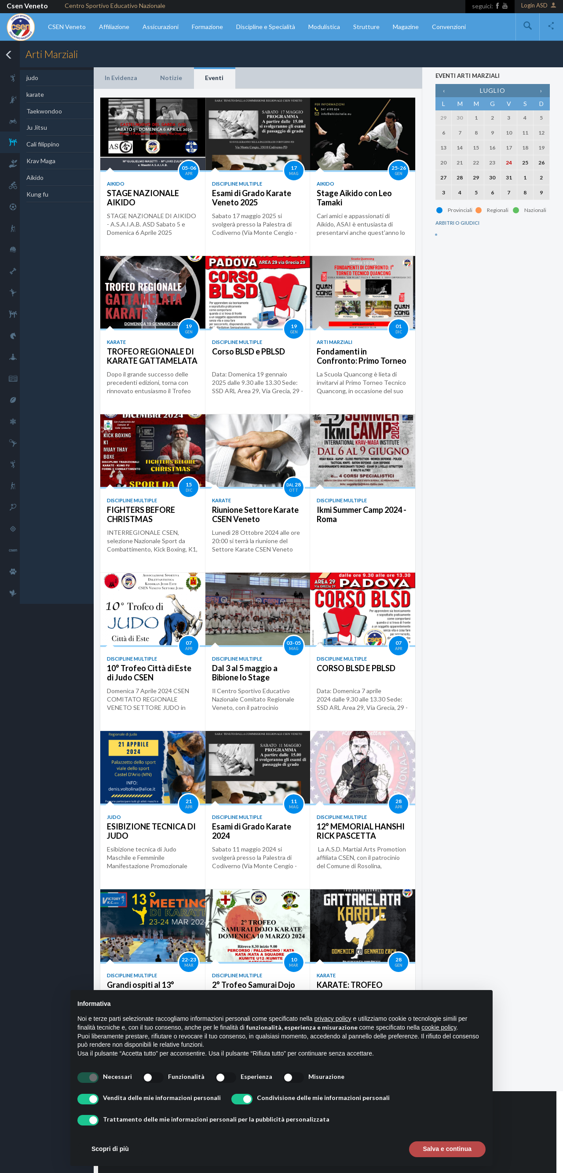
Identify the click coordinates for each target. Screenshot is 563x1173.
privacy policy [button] (332, 1018)
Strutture (366, 26)
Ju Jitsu (36, 127)
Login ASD (538, 6)
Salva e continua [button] (447, 1148)
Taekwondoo (44, 111)
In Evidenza (121, 77)
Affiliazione (114, 26)
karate (35, 94)
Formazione (207, 26)
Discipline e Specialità (265, 26)
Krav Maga (40, 160)
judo (32, 77)
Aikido (35, 177)
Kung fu (37, 194)
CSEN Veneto (67, 26)
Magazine (406, 26)
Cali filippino (42, 144)
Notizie (171, 77)
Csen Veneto (27, 5)
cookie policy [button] (438, 1027)
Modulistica (324, 26)
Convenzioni (449, 26)
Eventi (214, 77)
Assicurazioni (161, 26)
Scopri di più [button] (110, 1148)
